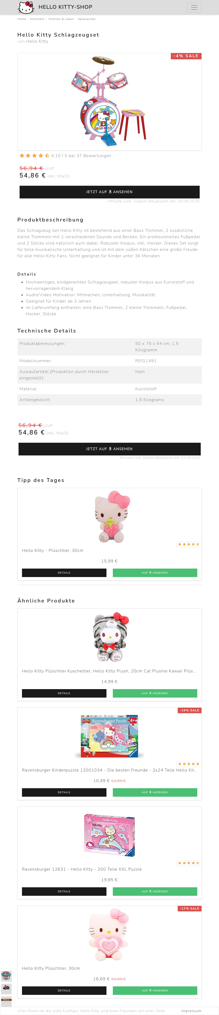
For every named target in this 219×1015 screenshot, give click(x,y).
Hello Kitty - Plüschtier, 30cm (53, 550)
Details (64, 573)
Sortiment (37, 19)
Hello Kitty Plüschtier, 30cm (51, 968)
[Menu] (194, 7)
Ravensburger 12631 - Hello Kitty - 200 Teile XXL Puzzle (82, 869)
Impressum (191, 1010)
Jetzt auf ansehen (109, 191)
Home (21, 19)
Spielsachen (87, 19)
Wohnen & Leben (61, 19)
